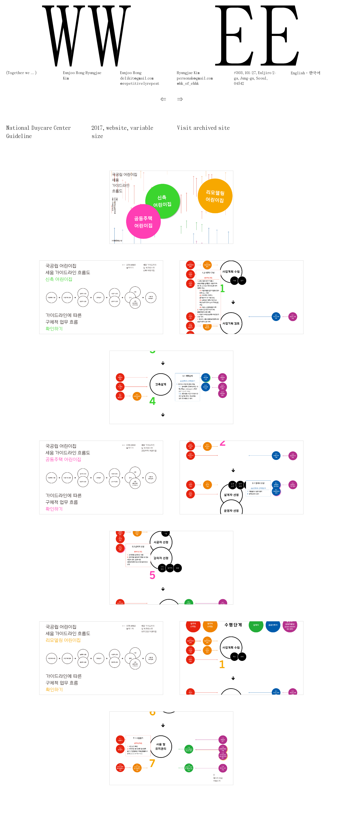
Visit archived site (203, 128)
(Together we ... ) (21, 73)
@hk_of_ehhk (188, 84)
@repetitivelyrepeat (139, 84)
